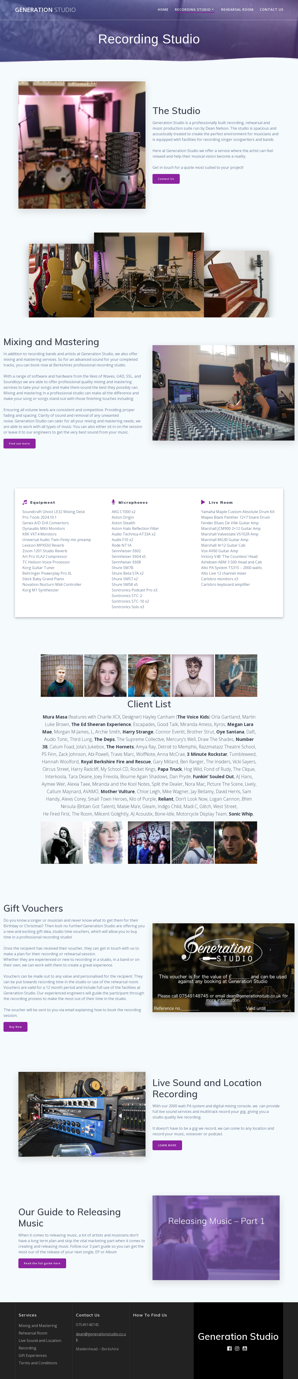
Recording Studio (193, 9)
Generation (45, 10)
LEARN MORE (168, 1147)
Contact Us (271, 9)
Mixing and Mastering (38, 1325)
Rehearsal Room (237, 9)
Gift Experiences (33, 1355)
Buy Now (16, 1028)
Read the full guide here (42, 1265)
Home (163, 9)
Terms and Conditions (38, 1362)
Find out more (20, 444)
